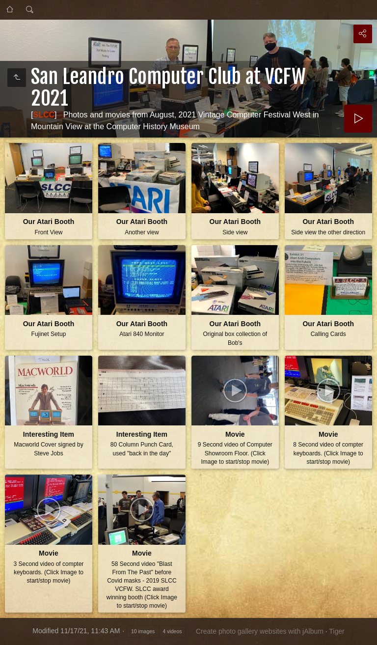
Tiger (336, 631)
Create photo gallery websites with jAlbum (259, 631)
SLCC (43, 115)
